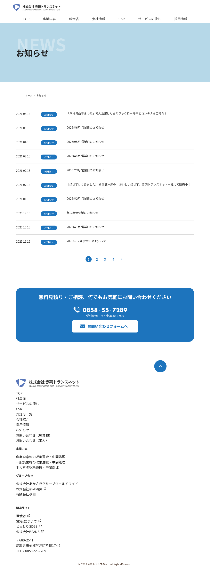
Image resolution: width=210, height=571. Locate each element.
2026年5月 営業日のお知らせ (85, 142)
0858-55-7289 (35, 550)
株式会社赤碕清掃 (29, 488)
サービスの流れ (149, 18)
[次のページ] (121, 259)
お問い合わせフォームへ (107, 326)
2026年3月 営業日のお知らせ (85, 170)
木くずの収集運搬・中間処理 (37, 467)
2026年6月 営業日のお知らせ (85, 127)
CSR (122, 18)
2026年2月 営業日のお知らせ (85, 198)
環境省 (21, 515)
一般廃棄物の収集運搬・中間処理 (40, 462)
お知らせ (22, 429)
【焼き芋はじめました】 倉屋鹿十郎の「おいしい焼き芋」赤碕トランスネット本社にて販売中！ (129, 184)
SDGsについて (26, 520)
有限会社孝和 (26, 494)
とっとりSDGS (27, 526)
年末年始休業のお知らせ (82, 213)
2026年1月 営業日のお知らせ (85, 227)
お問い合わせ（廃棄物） (34, 434)
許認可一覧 (24, 414)
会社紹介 (22, 419)
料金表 (74, 18)
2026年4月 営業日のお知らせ (85, 156)
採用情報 (180, 18)
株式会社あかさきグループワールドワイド (47, 483)
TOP (26, 18)
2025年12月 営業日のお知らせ (86, 241)
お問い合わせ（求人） (32, 440)
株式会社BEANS (28, 531)
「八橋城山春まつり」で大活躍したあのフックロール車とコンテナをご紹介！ (117, 113)
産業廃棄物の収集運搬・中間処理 (40, 456)
